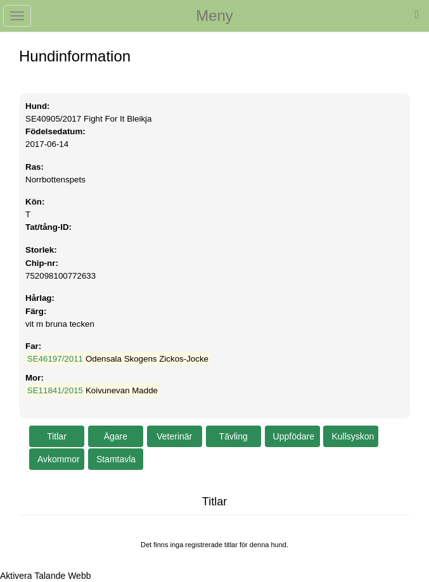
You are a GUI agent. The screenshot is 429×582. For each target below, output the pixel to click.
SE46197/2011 (55, 359)
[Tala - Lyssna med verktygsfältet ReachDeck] (45, 575)
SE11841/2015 (55, 390)
